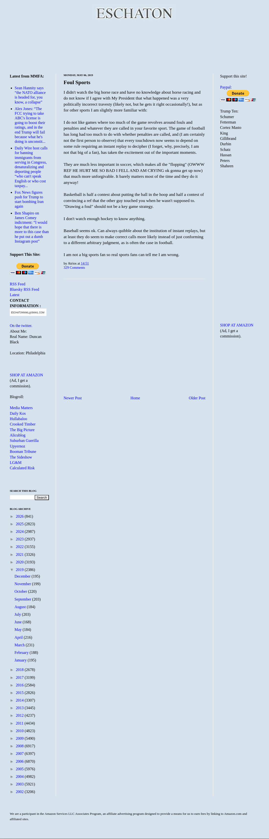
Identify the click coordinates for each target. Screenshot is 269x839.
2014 (20, 700)
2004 (20, 776)
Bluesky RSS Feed (24, 289)
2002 (20, 792)
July (18, 614)
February (22, 652)
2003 (20, 784)
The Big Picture (22, 430)
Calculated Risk (22, 468)
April (19, 637)
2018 (20, 670)
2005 (20, 769)
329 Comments (74, 267)
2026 (20, 516)
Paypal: (226, 87)
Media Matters (21, 408)
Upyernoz (17, 446)
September (23, 599)
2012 (20, 715)
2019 (20, 570)
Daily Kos (18, 413)
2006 (20, 761)
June (18, 622)
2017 (20, 677)
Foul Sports (77, 82)
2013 (20, 708)
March (20, 645)
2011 (20, 723)
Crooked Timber (22, 424)
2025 (20, 524)
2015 (20, 693)
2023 (20, 539)
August (20, 607)
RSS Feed (17, 284)
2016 (20, 685)
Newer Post (73, 398)
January (21, 660)
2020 (20, 562)
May (18, 629)
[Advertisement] (135, 46)
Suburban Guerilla (24, 440)
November (23, 584)
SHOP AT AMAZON (26, 375)
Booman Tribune (23, 451)
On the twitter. (21, 326)
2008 (20, 746)
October (21, 591)
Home (135, 398)
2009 (20, 738)
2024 (20, 531)
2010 (20, 731)
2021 (20, 554)
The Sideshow (21, 457)
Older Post (197, 398)
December (23, 576)
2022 (20, 547)
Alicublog (17, 435)
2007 (20, 753)
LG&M (16, 462)
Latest (14, 295)
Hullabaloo (18, 419)
